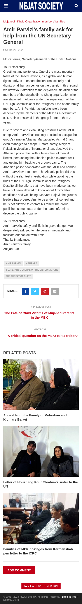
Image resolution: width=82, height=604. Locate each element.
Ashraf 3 (31, 263)
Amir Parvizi (13, 263)
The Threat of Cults (18, 276)
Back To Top (70, 596)
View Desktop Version (41, 586)
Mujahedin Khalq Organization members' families (34, 21)
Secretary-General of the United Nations (32, 270)
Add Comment (19, 570)
